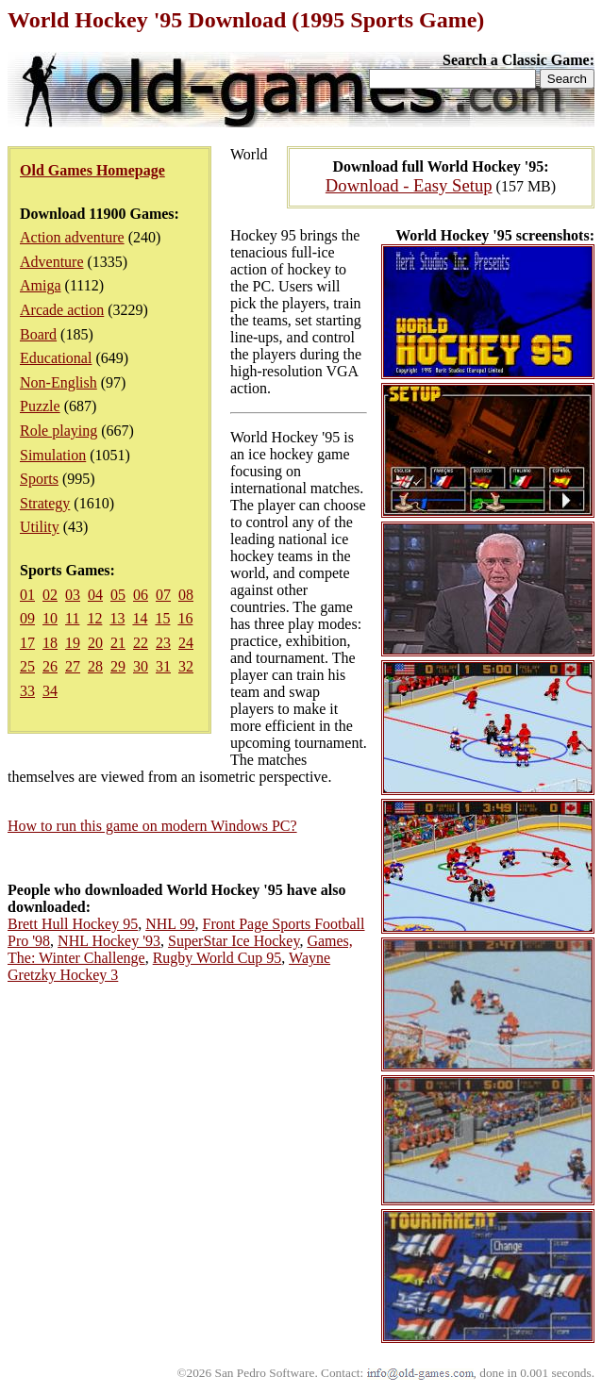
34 (50, 691)
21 (117, 643)
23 (163, 643)
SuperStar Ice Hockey (233, 941)
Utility (39, 527)
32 (185, 666)
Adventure (52, 262)
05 (117, 595)
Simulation (53, 455)
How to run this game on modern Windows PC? (152, 826)
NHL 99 (169, 924)
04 (95, 595)
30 (140, 666)
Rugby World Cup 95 (217, 958)
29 (117, 666)
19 (72, 643)
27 (72, 666)
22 (140, 643)
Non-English (58, 382)
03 (72, 595)
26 (50, 666)
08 (185, 595)
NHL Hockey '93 (109, 941)
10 (50, 618)
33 (27, 691)
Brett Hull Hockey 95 (73, 924)
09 (27, 618)
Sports (39, 479)
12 (94, 618)
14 (139, 618)
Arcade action (62, 310)
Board (38, 334)
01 (27, 595)
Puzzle (40, 406)
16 (184, 618)
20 (95, 643)
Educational (56, 358)
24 (185, 643)
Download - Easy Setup (409, 185)
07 (163, 595)
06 (140, 595)
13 (117, 618)
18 (50, 643)
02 (50, 595)
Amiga (40, 285)
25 (27, 666)
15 (162, 618)
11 (72, 618)
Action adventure (72, 237)
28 (95, 666)
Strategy (45, 503)
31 (163, 666)
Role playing (58, 431)
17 (27, 643)
